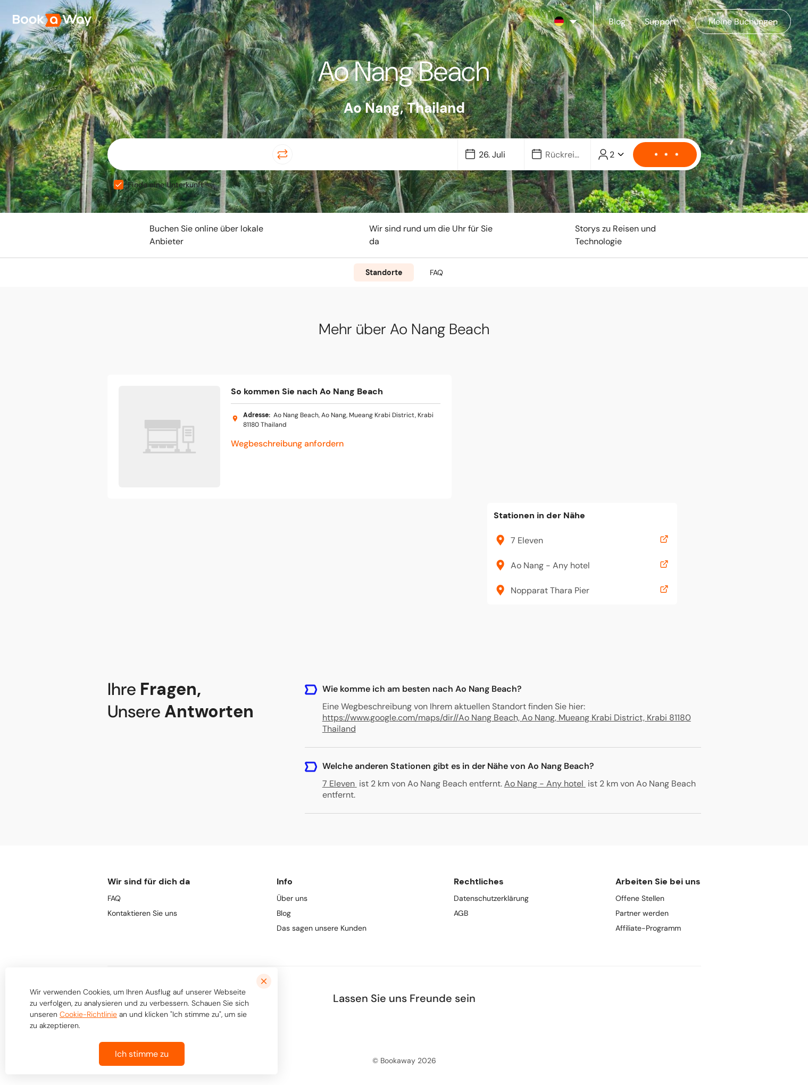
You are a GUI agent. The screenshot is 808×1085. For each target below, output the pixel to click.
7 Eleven (339, 783)
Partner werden (642, 913)
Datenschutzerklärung (491, 898)
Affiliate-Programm (648, 928)
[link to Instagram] (404, 1026)
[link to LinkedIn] (381, 1026)
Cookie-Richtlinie (88, 1014)
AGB (461, 913)
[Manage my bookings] (743, 21)
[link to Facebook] (358, 1026)
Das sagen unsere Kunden (321, 928)
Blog (284, 913)
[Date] (496, 154)
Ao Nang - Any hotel (545, 783)
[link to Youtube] (451, 1026)
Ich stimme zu (142, 1053)
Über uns (292, 898)
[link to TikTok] (428, 1026)
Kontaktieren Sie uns (142, 913)
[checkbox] (118, 184)
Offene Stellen (639, 898)
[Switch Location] (282, 154)
